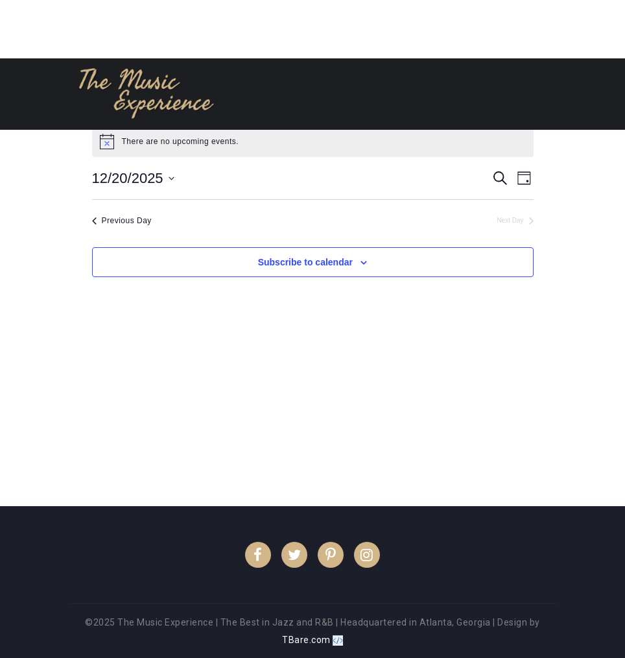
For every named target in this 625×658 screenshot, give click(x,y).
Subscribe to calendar (305, 262)
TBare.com (312, 640)
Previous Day (122, 220)
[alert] (313, 141)
